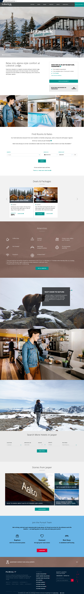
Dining (38, 4)
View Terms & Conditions (56, 75)
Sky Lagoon (39, 580)
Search (42, 161)
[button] (60, 66)
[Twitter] (77, 574)
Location (32, 4)
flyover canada (40, 582)
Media (21, 584)
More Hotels (65, 4)
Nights (40, 442)
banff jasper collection (42, 575)
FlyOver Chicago (40, 588)
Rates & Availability (64, 81)
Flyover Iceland (40, 584)
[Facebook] (77, 572)
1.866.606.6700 (59, 575)
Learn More (42, 550)
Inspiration (15, 582)
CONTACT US (66, 575)
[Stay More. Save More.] (21, 195)
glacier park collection (42, 578)
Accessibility (28, 584)
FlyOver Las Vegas (41, 586)
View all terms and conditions (42, 170)
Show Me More (42, 509)
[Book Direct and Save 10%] (46, 195)
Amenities (51, 4)
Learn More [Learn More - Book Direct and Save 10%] (48, 213)
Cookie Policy (55, 592)
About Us (8, 582)
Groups (58, 4)
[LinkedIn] (77, 582)
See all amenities (42, 268)
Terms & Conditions (32, 591)
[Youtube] (77, 579)
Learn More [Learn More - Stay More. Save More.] (20, 213)
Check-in (46, 152)
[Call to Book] (72, 4)
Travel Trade (15, 584)
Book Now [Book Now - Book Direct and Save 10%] (39, 213)
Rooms (44, 4)
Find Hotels (42, 450)
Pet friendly (56, 73)
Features (64, 442)
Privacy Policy (16, 591)
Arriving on (27, 442)
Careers (8, 584)
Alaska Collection (41, 573)
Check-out (61, 152)
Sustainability (23, 582)
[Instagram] (77, 577)
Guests (9, 152)
